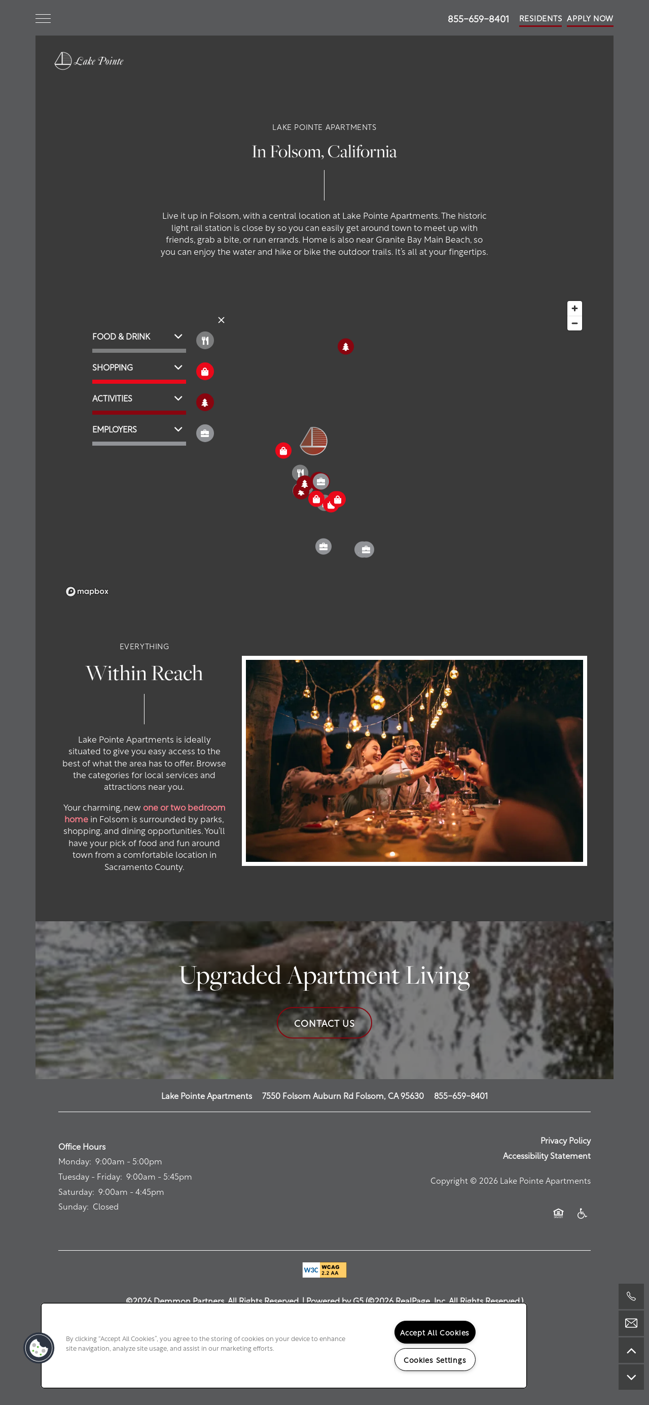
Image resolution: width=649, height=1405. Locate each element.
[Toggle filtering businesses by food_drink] (205, 340)
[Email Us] (631, 1323)
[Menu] (43, 18)
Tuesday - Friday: (90, 1175)
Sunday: (73, 1205)
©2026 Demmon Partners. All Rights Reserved (212, 1300)
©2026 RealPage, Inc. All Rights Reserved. (444, 1300)
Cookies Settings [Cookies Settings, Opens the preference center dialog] (435, 1359)
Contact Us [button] (324, 1022)
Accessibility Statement (547, 1155)
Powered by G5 (335, 1300)
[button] (540, 18)
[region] (284, 1345)
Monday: (74, 1160)
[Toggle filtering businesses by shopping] (205, 371)
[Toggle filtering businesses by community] (205, 433)
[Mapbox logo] (87, 591)
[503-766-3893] (631, 1296)
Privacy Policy (565, 1139)
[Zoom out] (574, 323)
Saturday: (76, 1191)
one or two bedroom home (145, 812)
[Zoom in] (574, 308)
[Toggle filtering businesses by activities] (205, 402)
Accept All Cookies (435, 1331)
